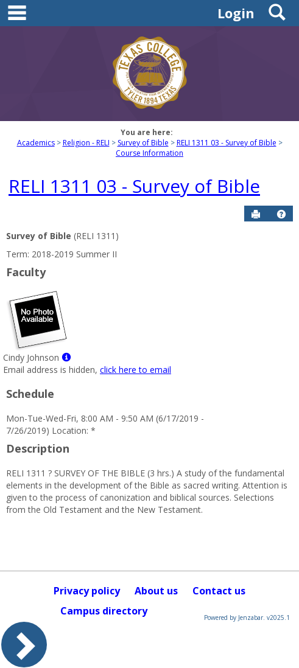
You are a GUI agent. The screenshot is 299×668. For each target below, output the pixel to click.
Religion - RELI (86, 142)
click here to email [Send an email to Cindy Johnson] (135, 369)
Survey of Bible (143, 142)
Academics (36, 142)
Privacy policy (87, 590)
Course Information (149, 153)
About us (156, 590)
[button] (281, 214)
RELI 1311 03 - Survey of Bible (226, 142)
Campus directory (103, 611)
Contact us (218, 590)
